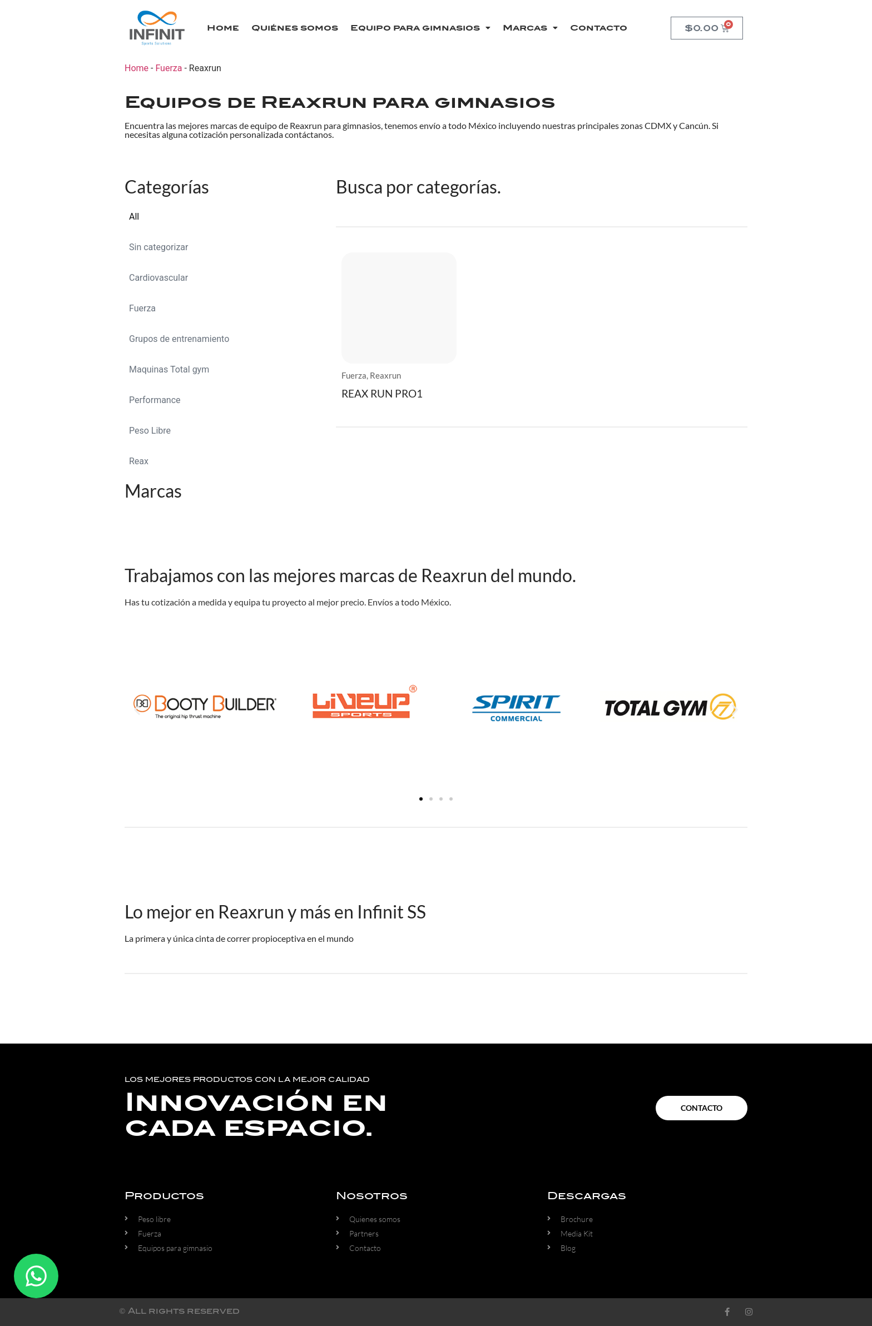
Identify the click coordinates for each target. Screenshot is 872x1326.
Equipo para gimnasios (420, 27)
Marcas (530, 27)
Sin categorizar (158, 247)
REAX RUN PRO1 (382, 393)
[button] (137, 709)
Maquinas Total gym (169, 369)
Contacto (598, 28)
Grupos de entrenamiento (179, 339)
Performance (155, 400)
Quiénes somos (294, 28)
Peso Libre (150, 430)
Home (223, 28)
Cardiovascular (158, 277)
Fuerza (168, 68)
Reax (138, 461)
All (134, 216)
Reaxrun (385, 375)
